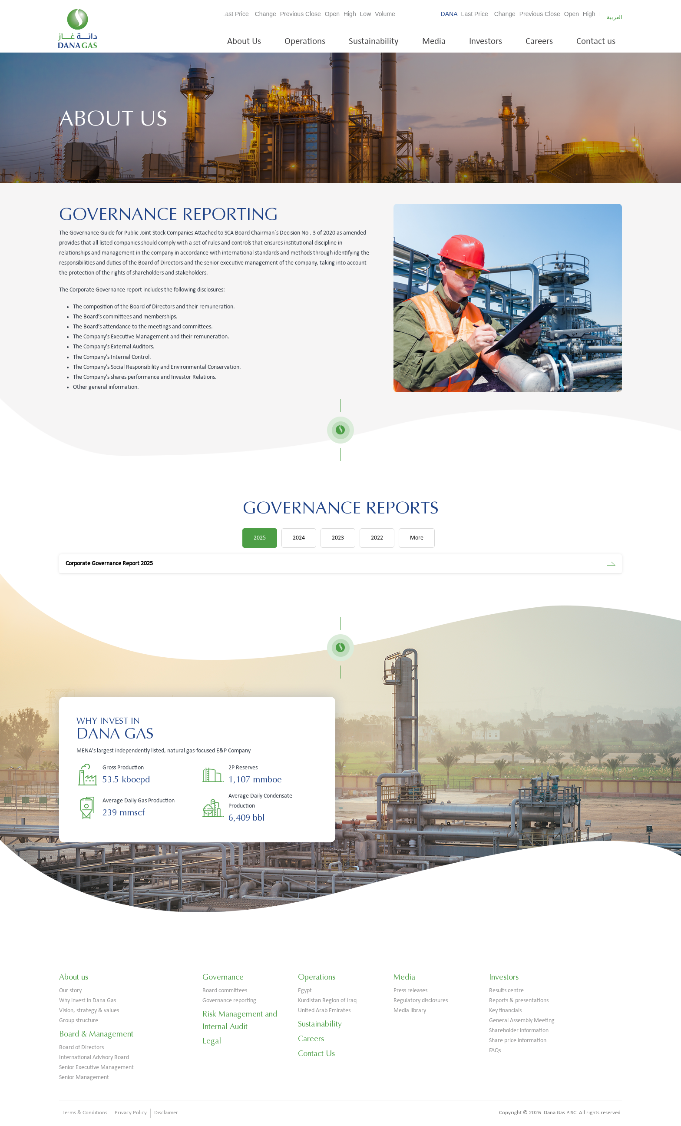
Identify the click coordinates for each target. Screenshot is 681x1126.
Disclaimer (166, 1113)
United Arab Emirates (324, 1010)
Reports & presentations (519, 1000)
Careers (539, 41)
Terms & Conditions (85, 1113)
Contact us (595, 41)
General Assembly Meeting (522, 1020)
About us (73, 977)
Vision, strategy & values (89, 1010)
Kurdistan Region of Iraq (327, 1000)
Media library (409, 1010)
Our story (70, 990)
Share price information (517, 1040)
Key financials (505, 1010)
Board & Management (96, 1034)
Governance (223, 977)
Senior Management (84, 1077)
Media (434, 41)
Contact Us (316, 1053)
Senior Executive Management (96, 1067)
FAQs (495, 1050)
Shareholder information (519, 1030)
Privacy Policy (131, 1113)
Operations (304, 41)
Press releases (410, 990)
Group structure (78, 1020)
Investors (485, 41)
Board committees (224, 990)
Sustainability (374, 41)
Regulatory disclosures (420, 1000)
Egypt (305, 990)
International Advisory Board (94, 1057)
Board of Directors (81, 1047)
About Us (244, 41)
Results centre (506, 990)
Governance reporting (229, 1000)
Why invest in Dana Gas (87, 1000)
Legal (211, 1041)
